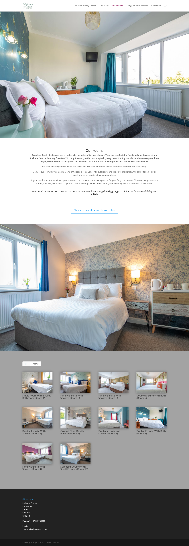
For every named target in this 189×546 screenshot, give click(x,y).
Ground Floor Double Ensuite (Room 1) (72, 432)
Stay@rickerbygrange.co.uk (111, 191)
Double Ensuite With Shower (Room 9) (34, 432)
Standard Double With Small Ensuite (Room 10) (74, 468)
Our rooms (94, 150)
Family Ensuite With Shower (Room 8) (71, 397)
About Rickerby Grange (85, 6)
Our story (104, 6)
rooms (36, 363)
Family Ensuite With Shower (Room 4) (33, 468)
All (26, 363)
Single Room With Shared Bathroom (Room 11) (36, 397)
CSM (57, 542)
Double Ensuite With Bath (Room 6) (151, 432)
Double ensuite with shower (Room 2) (109, 432)
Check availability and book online (94, 210)
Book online (117, 6)
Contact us (156, 6)
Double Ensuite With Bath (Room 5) (151, 397)
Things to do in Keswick (137, 6)
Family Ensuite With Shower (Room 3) (109, 397)
